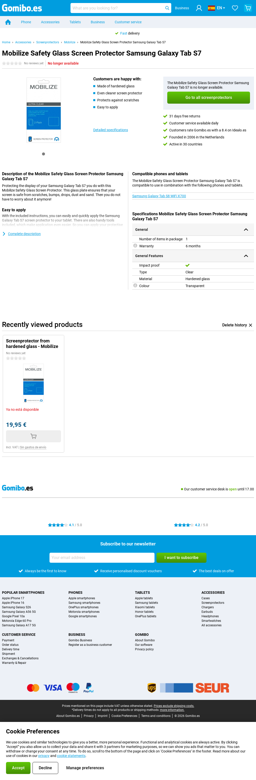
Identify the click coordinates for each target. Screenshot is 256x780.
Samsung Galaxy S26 (16, 607)
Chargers (208, 607)
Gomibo (142, 635)
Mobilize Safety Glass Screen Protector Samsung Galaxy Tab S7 (123, 42)
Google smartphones (82, 616)
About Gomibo (145, 640)
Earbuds (207, 612)
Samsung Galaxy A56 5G (19, 612)
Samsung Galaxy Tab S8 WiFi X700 (159, 196)
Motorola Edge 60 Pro (17, 621)
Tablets (75, 22)
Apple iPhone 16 (13, 603)
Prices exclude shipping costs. (174, 706)
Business (98, 22)
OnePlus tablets (145, 616)
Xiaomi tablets (145, 607)
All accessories (212, 625)
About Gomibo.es (68, 716)
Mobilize (69, 42)
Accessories (50, 22)
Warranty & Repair (14, 663)
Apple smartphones (81, 598)
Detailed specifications (110, 130)
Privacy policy (144, 649)
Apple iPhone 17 (13, 598)
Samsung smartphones (84, 603)
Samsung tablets (146, 603)
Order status (10, 645)
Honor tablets (144, 612)
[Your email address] (102, 558)
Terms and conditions (155, 716)
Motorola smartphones (84, 612)
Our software (143, 645)
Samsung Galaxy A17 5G (19, 625)
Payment (8, 640)
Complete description (21, 234)
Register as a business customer (90, 645)
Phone (26, 22)
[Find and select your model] (120, 8)
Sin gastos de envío (33, 447)
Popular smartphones (23, 593)
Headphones (210, 616)
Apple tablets (144, 598)
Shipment (8, 654)
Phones (75, 593)
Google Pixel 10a (13, 616)
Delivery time (10, 649)
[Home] (8, 22)
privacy (44, 756)
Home (6, 42)
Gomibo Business (80, 640)
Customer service (128, 22)
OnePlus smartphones (83, 607)
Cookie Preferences (124, 716)
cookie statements (71, 756)
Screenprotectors (47, 42)
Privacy (89, 716)
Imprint (103, 716)
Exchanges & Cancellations (20, 658)
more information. (172, 710)
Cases (206, 598)
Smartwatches (211, 621)
